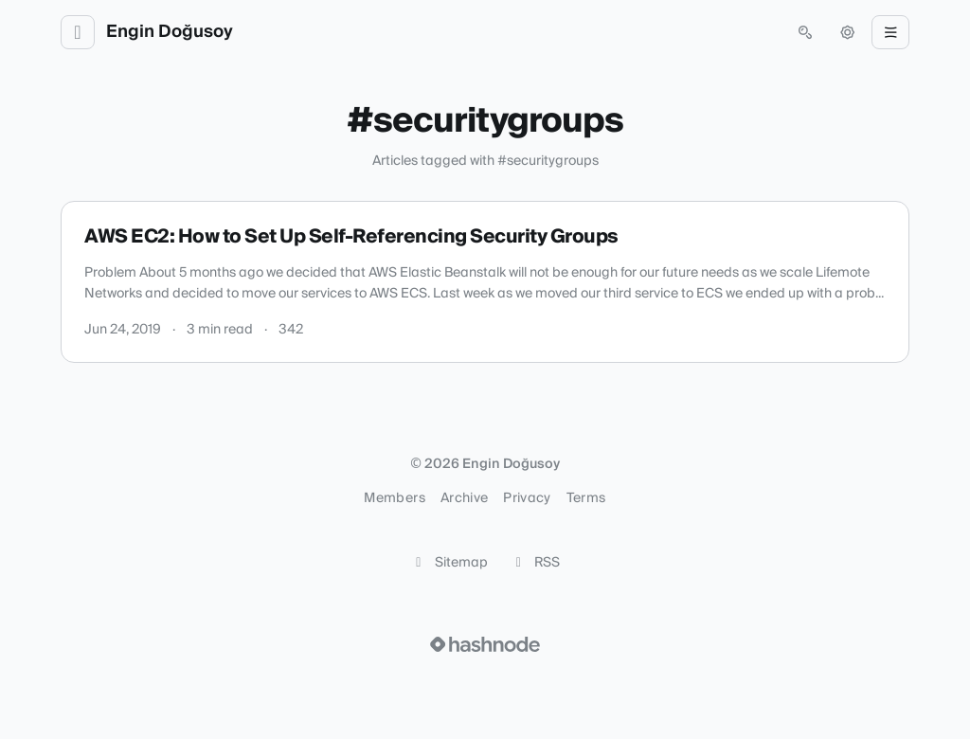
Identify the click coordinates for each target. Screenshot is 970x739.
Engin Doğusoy (169, 32)
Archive (464, 498)
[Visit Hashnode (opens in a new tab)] (485, 644)
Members (394, 498)
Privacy (526, 498)
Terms (586, 498)
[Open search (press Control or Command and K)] (805, 32)
